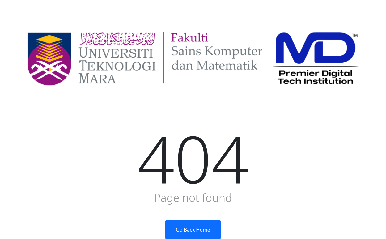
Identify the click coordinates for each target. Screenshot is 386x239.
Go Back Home (193, 229)
